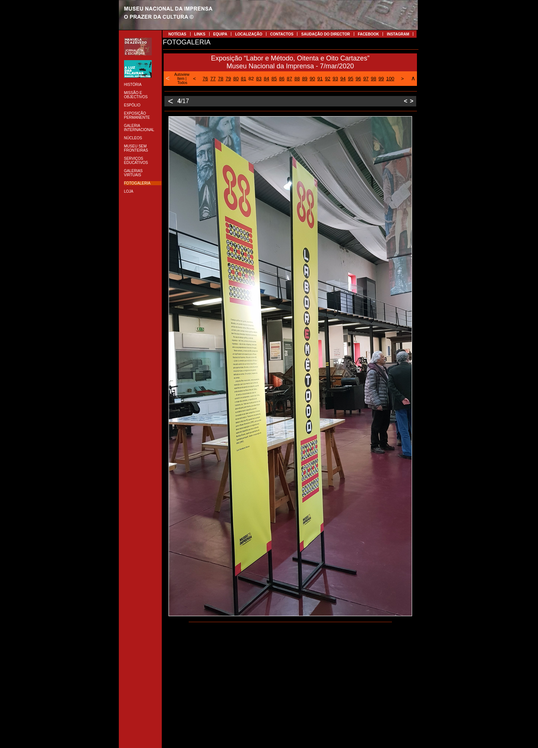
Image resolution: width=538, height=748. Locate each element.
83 (259, 78)
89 (304, 78)
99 (381, 78)
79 (228, 78)
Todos (182, 83)
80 (235, 78)
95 (350, 78)
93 (335, 78)
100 (390, 78)
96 (358, 78)
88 (297, 78)
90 (312, 78)
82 (251, 78)
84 (266, 78)
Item (180, 79)
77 (213, 78)
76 (205, 78)
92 (327, 78)
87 (289, 78)
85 (274, 78)
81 (243, 78)
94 (343, 78)
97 (365, 78)
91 (319, 78)
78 (220, 78)
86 (281, 78)
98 (373, 78)
